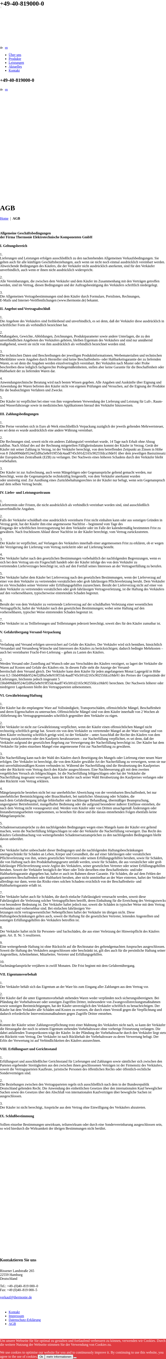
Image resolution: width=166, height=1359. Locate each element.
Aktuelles (15, 66)
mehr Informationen (59, 1356)
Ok (41, 1356)
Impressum (16, 1316)
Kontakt (14, 70)
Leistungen (16, 62)
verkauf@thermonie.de (16, 1297)
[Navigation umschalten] (1, 7)
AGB (12, 1324)
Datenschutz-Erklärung (25, 1320)
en (6, 47)
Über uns (15, 55)
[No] (75, 1357)
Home (4, 218)
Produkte (15, 59)
